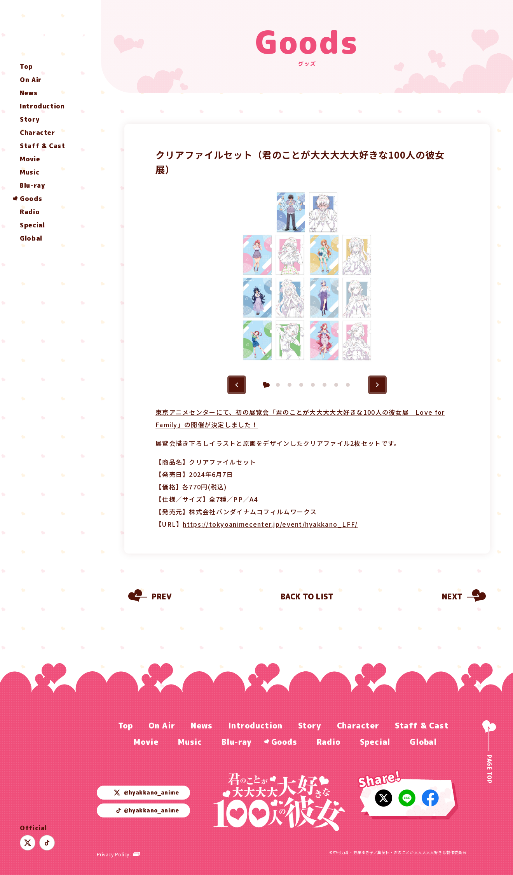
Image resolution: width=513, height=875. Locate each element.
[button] (236, 384)
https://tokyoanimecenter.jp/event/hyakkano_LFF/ (270, 524)
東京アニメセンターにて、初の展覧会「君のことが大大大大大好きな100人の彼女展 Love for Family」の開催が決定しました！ (300, 418)
